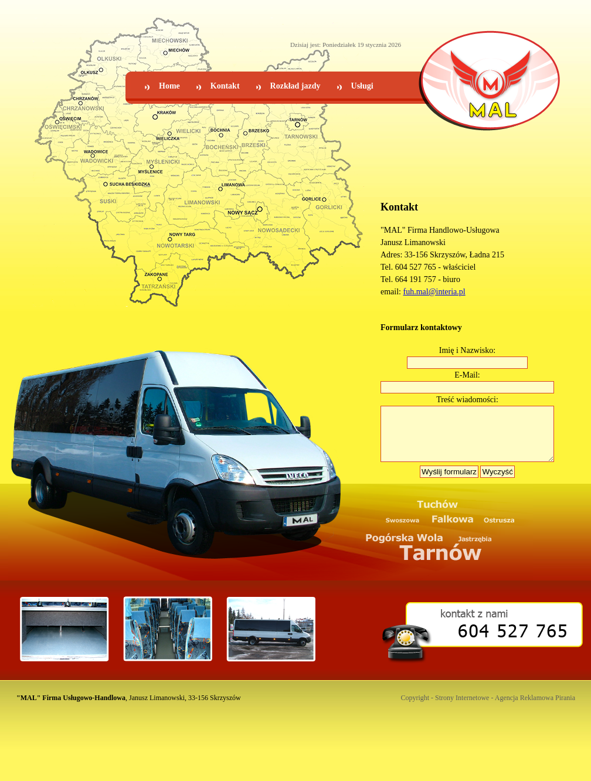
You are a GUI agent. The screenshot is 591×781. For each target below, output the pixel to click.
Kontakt (225, 86)
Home (169, 86)
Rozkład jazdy (295, 86)
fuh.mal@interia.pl (434, 291)
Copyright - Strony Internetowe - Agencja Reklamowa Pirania (487, 708)
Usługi (362, 86)
